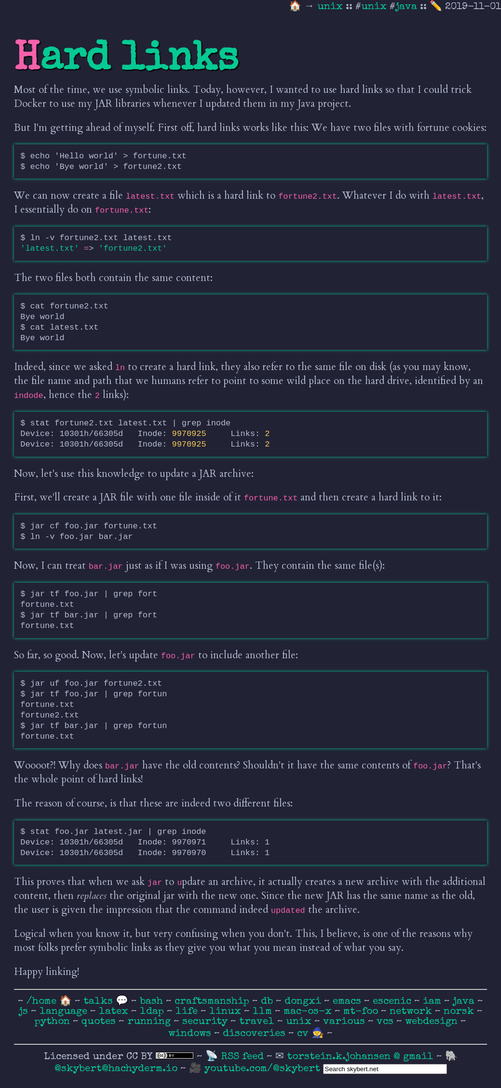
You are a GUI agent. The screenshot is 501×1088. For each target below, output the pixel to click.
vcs (386, 1022)
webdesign (432, 1022)
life (188, 1012)
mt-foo (362, 1012)
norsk (460, 1012)
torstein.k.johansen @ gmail (361, 1057)
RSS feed (244, 1057)
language (65, 1012)
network (412, 1012)
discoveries (255, 1034)
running (150, 1022)
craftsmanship (213, 1002)
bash (153, 1002)
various (345, 1022)
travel (258, 1022)
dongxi (304, 1002)
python (54, 1022)
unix (331, 7)
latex (115, 1012)
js (25, 1012)
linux (226, 1012)
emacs (348, 1002)
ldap (153, 1012)
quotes (100, 1022)
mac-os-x (309, 1012)
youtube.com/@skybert (262, 1069)
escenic (393, 1002)
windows (191, 1034)
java (406, 7)
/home (41, 1002)
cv (304, 1034)
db (268, 1002)
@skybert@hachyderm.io (115, 1069)
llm (264, 1012)
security (206, 1022)
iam (433, 1002)
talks (98, 1002)
